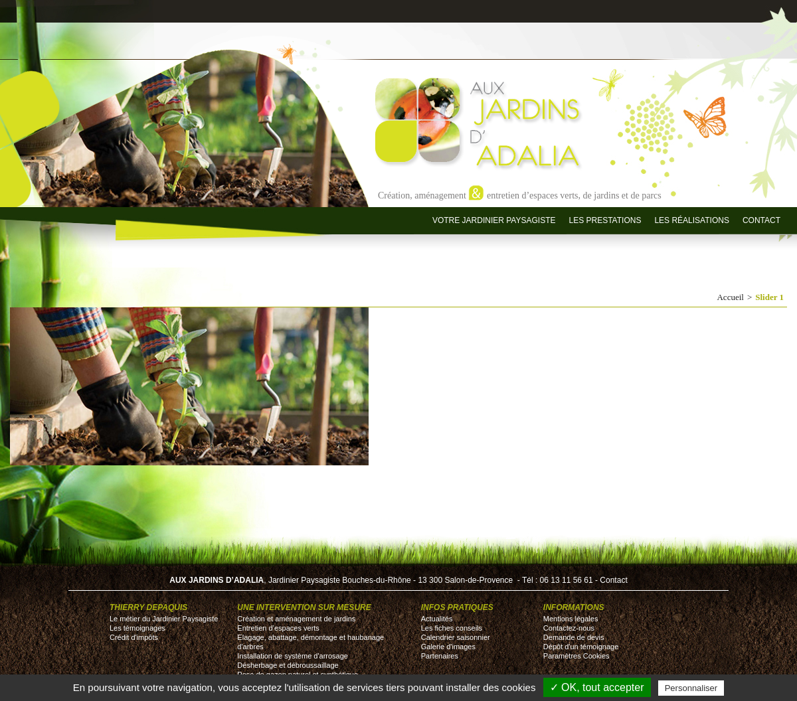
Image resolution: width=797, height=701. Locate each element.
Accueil (730, 297)
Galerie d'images (448, 647)
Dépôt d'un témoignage (580, 647)
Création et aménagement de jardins (296, 619)
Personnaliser (691, 688)
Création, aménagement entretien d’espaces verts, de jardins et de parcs (520, 194)
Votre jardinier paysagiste (494, 220)
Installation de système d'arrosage (292, 656)
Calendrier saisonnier (455, 637)
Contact (761, 220)
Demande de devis (573, 637)
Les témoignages (137, 628)
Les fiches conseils (451, 628)
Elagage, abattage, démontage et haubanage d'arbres (310, 642)
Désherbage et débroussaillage (287, 665)
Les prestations (605, 220)
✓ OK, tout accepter (597, 687)
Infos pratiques (457, 607)
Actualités (437, 619)
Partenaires (439, 656)
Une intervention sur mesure (304, 607)
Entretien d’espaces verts (278, 628)
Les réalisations (691, 220)
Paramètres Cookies (576, 656)
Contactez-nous (568, 628)
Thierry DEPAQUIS (148, 607)
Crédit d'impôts (134, 637)
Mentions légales (570, 619)
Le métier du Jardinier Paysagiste (164, 619)
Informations (573, 607)
